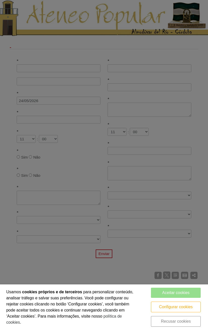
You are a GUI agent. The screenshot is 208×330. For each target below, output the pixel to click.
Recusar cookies (176, 321)
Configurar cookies (176, 307)
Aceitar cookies (176, 292)
